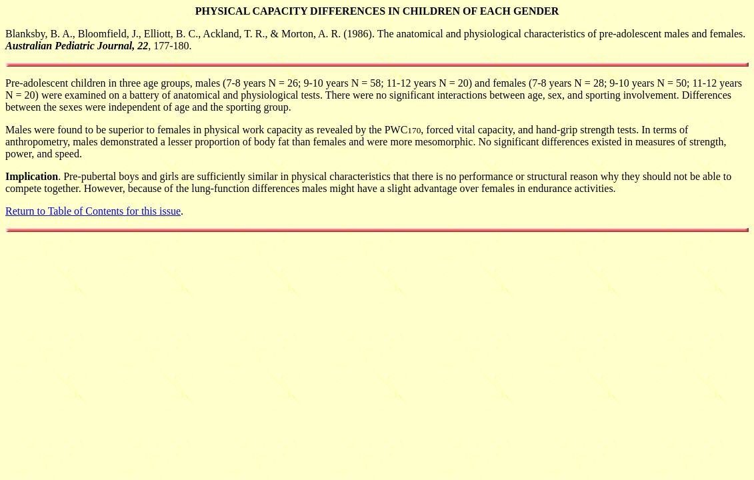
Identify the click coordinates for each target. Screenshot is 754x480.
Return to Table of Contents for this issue (93, 211)
